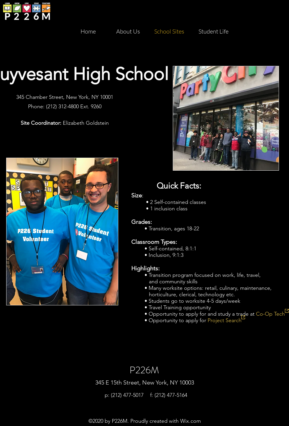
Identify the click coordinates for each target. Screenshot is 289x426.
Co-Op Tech (270, 314)
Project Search (225, 320)
